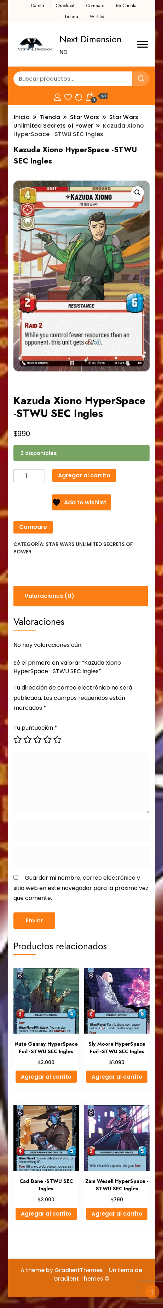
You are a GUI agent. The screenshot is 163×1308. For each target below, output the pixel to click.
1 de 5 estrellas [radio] (17, 739)
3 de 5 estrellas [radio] (37, 739)
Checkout (65, 5)
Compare (95, 5)
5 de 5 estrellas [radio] (57, 739)
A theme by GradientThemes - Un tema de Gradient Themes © (81, 1274)
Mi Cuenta (126, 5)
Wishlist (97, 16)
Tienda (71, 16)
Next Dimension (90, 39)
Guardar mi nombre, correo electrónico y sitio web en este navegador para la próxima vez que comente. (81, 888)
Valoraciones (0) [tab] (49, 596)
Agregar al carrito (84, 475)
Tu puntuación (35, 728)
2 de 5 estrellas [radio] (27, 739)
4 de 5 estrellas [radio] (47, 739)
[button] (137, 192)
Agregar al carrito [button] (46, 1077)
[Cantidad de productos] (29, 476)
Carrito (37, 5)
